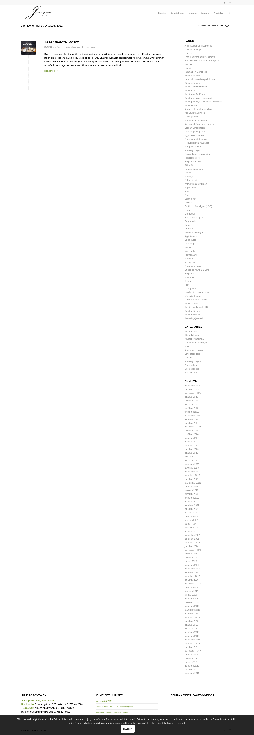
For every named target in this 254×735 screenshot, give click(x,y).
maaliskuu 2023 (192, 471)
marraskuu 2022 (193, 482)
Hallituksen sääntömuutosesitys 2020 (203, 60)
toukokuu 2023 (192, 464)
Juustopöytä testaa (194, 339)
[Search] (229, 13)
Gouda (188, 225)
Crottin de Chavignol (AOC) (198, 206)
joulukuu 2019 (192, 580)
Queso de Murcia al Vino (197, 270)
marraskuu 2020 (193, 550)
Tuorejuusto (190, 288)
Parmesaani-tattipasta (196, 139)
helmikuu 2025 (192, 419)
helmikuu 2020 (192, 572)
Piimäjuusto (190, 262)
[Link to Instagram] (230, 2)
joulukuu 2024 (192, 423)
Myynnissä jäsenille (194, 135)
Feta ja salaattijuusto (195, 217)
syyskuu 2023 (191, 456)
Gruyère (189, 228)
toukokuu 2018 (192, 636)
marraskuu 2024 (193, 426)
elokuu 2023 (191, 460)
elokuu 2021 (191, 524)
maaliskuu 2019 (192, 609)
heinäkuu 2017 (192, 665)
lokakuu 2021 (191, 516)
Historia (188, 68)
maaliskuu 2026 (192, 385)
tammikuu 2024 (192, 445)
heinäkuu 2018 (192, 632)
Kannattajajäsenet (194, 318)
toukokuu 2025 (192, 412)
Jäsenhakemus (192, 83)
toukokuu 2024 (192, 438)
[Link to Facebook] (224, 2)
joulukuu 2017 (192, 647)
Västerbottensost (193, 296)
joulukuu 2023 (192, 449)
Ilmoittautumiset (192, 75)
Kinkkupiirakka (192, 116)
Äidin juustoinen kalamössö (198, 45)
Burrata (188, 195)
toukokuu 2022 (192, 497)
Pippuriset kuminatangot (197, 142)
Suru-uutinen (191, 365)
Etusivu (188, 53)
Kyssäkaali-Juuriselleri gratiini (199, 124)
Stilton (188, 281)
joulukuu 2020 (192, 546)
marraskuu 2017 (193, 651)
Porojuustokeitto (193, 146)
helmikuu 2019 (192, 613)
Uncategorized (74, 47)
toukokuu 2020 (192, 565)
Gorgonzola (190, 221)
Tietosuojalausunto (194, 169)
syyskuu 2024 (191, 430)
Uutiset (188, 172)
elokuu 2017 (191, 662)
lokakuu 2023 (191, 452)
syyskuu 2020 (191, 557)
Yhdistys (189, 176)
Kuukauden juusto (194, 350)
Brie (187, 191)
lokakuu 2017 (191, 654)
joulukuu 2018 (192, 621)
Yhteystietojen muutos (196, 184)
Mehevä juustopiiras (195, 131)
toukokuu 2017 (192, 673)
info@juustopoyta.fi (44, 700)
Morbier (188, 247)
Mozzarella (190, 251)
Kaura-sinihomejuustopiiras (198, 109)
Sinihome (189, 277)
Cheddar (189, 202)
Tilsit (187, 285)
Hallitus (188, 64)
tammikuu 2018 (192, 643)
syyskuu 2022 (191, 490)
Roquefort (189, 273)
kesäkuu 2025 (192, 408)
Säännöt (189, 165)
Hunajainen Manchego (196, 72)
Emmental (190, 213)
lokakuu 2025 (191, 397)
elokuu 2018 (191, 628)
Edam (187, 210)
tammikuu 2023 (192, 475)
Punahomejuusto (193, 266)
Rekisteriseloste (193, 157)
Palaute (188, 357)
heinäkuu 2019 (192, 598)
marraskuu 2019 (193, 583)
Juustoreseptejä (193, 314)
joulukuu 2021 (192, 509)
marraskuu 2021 (193, 512)
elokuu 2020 (191, 561)
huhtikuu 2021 (192, 531)
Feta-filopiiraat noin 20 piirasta (200, 57)
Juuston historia (192, 311)
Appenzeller (191, 187)
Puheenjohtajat (192, 150)
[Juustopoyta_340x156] (38, 13)
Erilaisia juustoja (193, 49)
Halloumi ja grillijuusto (196, 232)
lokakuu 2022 (191, 486)
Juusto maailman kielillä (196, 307)
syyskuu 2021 (191, 520)
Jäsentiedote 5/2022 (61, 42)
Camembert (190, 198)
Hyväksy (127, 729)
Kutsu (187, 346)
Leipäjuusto (190, 240)
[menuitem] (162, 13)
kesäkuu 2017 (192, 669)
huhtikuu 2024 (192, 441)
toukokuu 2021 (192, 527)
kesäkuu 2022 (192, 494)
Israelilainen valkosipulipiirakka (200, 79)
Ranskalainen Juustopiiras (198, 154)
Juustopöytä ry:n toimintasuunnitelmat (204, 101)
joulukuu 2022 (192, 479)
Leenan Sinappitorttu (195, 128)
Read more (51, 71)
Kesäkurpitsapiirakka (195, 113)
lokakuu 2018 (191, 624)
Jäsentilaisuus (192, 335)
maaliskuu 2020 (192, 568)
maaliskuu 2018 (192, 639)
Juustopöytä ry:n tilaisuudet (198, 98)
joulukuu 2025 (192, 389)
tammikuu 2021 (192, 542)
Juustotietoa (191, 105)
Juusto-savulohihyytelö (196, 86)
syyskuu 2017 (191, 658)
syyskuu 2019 (191, 591)
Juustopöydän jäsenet (196, 94)
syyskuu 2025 (191, 400)
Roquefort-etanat (193, 161)
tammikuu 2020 (192, 576)
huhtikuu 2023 (192, 467)
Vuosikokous (191, 372)
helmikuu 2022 (192, 505)
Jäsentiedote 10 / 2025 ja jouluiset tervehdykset (114, 707)
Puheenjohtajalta (193, 361)
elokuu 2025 (191, 404)
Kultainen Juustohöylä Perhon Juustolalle (112, 712)
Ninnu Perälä (90, 47)
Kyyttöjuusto (191, 236)
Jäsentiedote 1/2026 (104, 701)
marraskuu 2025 (193, 393)
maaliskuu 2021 (192, 535)
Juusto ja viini (191, 303)
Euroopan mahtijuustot (196, 299)
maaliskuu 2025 (192, 415)
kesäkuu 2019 (192, 602)
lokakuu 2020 (191, 553)
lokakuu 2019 (191, 587)
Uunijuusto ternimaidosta (197, 292)
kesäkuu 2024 (192, 434)
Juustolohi (190, 90)
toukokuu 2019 (192, 606)
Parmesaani (191, 255)
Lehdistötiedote (192, 354)
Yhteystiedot (191, 180)
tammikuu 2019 (192, 617)
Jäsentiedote (62, 47)
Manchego (190, 243)
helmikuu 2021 (192, 539)
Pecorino (189, 258)
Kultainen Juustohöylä (196, 120)
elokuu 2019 (191, 595)
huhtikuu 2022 (192, 501)
